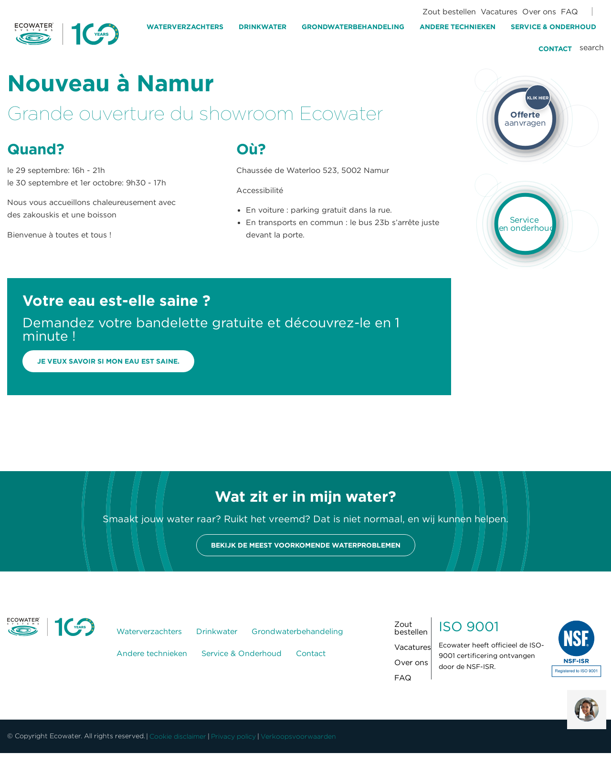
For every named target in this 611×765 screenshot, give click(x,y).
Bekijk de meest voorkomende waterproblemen (305, 545)
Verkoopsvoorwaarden (298, 736)
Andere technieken (457, 26)
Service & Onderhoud (553, 26)
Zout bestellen (449, 11)
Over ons (539, 11)
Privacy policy (233, 736)
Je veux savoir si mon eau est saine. (108, 361)
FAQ (569, 11)
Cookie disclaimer (177, 736)
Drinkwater (262, 26)
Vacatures (499, 11)
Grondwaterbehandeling (353, 26)
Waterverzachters (185, 26)
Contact (555, 48)
